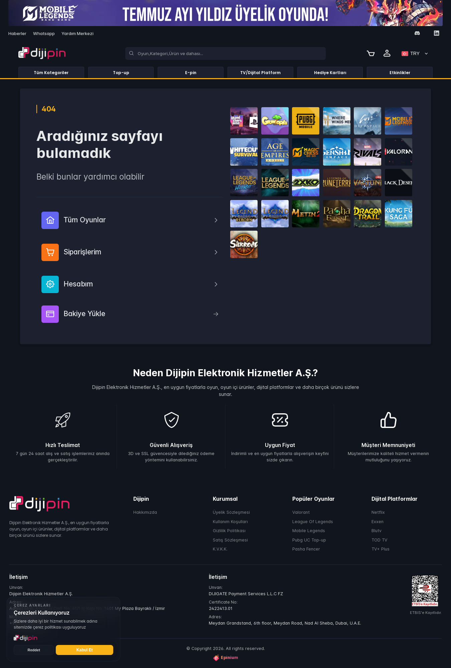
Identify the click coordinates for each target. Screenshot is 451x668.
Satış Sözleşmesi (230, 539)
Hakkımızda (145, 512)
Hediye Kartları (330, 72)
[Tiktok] (426, 33)
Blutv (376, 530)
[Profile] (387, 53)
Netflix (378, 512)
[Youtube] (407, 33)
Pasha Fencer (306, 548)
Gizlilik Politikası (229, 530)
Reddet (34, 650)
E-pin (190, 72)
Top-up (121, 72)
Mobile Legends (308, 530)
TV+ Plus (380, 548)
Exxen (377, 521)
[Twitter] (397, 33)
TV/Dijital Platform (260, 72)
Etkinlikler (400, 72)
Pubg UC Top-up (309, 539)
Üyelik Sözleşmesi (231, 512)
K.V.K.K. (220, 548)
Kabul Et (85, 650)
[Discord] (417, 33)
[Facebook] (378, 33)
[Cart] (371, 53)
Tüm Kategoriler (51, 72)
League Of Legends (312, 521)
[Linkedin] (436, 33)
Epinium (225, 657)
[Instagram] (388, 33)
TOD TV (379, 539)
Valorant (301, 512)
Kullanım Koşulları (230, 521)
